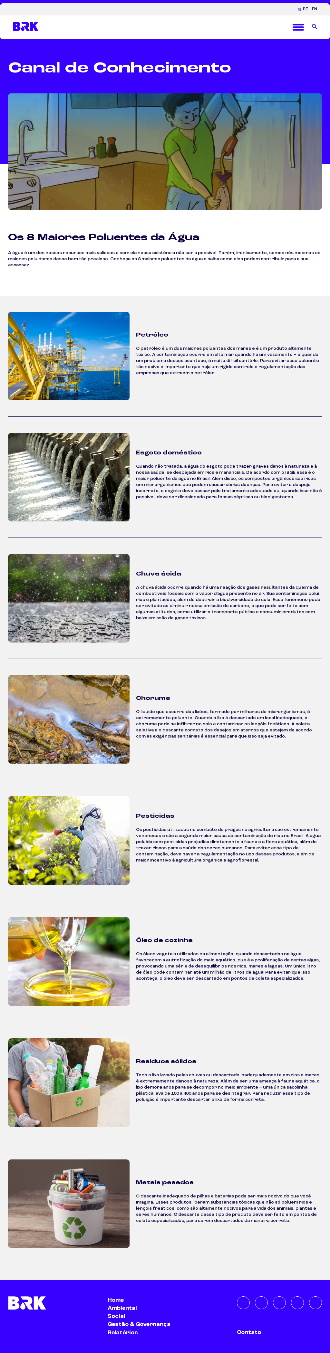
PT (305, 9)
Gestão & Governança (139, 1324)
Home (116, 1300)
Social (116, 1316)
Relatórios (123, 1333)
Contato (249, 1332)
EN (314, 9)
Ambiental (122, 1308)
